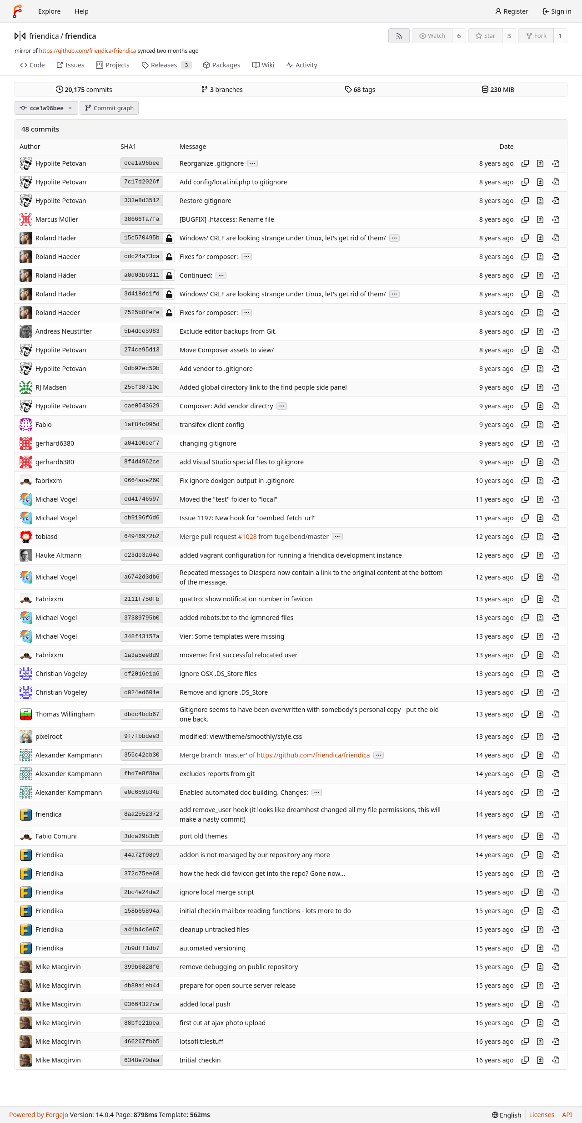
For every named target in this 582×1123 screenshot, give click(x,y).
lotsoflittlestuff (201, 1041)
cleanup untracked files (214, 929)
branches (222, 89)
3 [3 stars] (509, 35)
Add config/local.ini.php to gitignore (233, 182)
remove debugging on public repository (239, 967)
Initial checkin (200, 1060)
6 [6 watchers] (459, 35)
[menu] (507, 1115)
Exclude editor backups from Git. (228, 331)
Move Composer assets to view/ (227, 350)
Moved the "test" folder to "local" (228, 499)
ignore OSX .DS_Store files (218, 674)
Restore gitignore (205, 200)
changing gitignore (208, 443)
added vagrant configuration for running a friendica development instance (291, 555)
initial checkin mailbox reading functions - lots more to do (265, 911)
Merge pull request (209, 536)
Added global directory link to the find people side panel (263, 387)
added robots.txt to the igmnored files (236, 618)
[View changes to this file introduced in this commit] (540, 163)
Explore (49, 11)
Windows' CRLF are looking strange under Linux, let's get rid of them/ (283, 238)
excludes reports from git (217, 773)
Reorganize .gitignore (212, 163)
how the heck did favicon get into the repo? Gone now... (262, 873)
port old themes (203, 836)
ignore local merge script (217, 892)
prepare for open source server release (238, 985)
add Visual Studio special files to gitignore (242, 461)
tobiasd (46, 536)
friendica (44, 36)
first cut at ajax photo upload (223, 1023)
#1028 (247, 536)
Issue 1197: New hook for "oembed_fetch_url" (248, 517)
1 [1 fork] (560, 35)
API (567, 1114)
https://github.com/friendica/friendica (87, 51)
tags (360, 89)
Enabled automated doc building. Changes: (244, 792)
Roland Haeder (57, 256)
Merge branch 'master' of (218, 755)
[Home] (17, 11)
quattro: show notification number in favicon (246, 599)
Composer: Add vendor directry (226, 405)
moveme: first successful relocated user (238, 655)
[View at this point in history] (555, 163)
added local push (205, 1004)
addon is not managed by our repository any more (255, 855)
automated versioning (213, 948)
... (253, 163)
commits (84, 89)
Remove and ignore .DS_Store (224, 692)
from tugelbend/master (293, 536)
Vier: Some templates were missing (232, 636)
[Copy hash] (525, 163)
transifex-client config (212, 424)
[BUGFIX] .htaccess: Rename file (227, 219)
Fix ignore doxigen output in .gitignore (237, 480)
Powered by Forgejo (38, 1114)
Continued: (196, 275)
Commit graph (109, 108)
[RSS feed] (399, 35)
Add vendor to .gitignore (216, 368)
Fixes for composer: (209, 256)
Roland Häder (55, 238)
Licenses (542, 1114)
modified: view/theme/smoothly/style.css (241, 736)
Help (82, 11)
